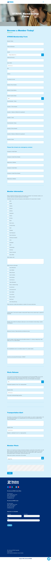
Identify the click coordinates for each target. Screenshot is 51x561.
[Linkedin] (12, 487)
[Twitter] (16, 487)
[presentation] (25, 468)
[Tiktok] (14, 487)
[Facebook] (8, 487)
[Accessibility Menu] (48, 558)
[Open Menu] (43, 1)
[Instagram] (10, 487)
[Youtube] (18, 487)
